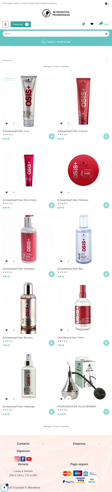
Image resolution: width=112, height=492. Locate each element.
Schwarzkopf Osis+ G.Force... (73, 131)
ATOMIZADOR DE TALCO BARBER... (77, 406)
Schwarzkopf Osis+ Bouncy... (18, 337)
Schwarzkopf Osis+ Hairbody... (19, 406)
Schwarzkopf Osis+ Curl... (16, 131)
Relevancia (56, 60)
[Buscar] (56, 34)
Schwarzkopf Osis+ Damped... (19, 268)
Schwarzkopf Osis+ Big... (70, 268)
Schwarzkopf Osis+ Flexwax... (73, 200)
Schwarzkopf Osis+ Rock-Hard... (20, 200)
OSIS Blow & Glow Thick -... (71, 337)
